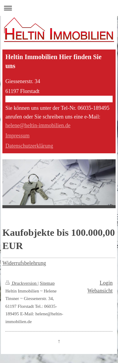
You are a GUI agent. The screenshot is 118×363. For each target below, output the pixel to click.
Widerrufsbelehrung (24, 263)
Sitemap (47, 283)
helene (12, 125)
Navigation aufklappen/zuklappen (59, 8)
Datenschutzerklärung (29, 146)
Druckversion (21, 283)
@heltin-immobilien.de (44, 125)
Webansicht (100, 291)
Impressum (17, 136)
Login (106, 283)
